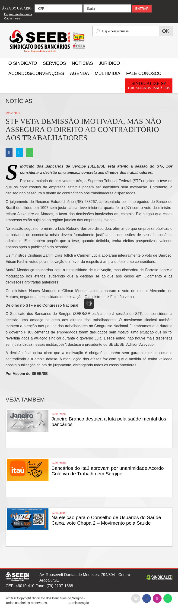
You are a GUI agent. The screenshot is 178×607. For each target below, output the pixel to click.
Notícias (82, 63)
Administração (78, 603)
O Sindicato (22, 63)
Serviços (54, 63)
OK (165, 31)
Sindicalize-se (149, 85)
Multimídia (107, 73)
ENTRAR (142, 8)
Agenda (79, 73)
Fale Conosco (144, 73)
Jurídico (109, 63)
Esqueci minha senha (18, 14)
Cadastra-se (12, 18)
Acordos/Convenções (36, 73)
